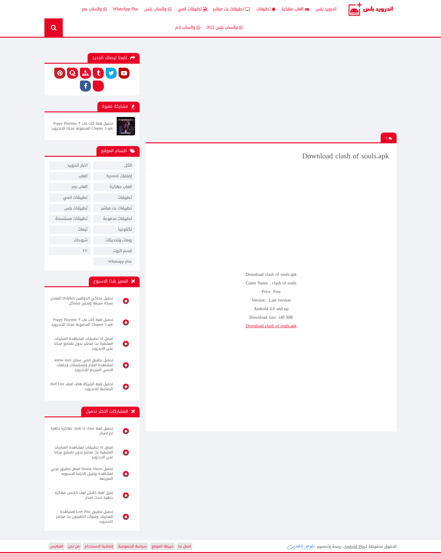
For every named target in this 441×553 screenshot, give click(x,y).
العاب (83, 176)
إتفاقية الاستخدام (99, 546)
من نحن (74, 546)
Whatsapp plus (120, 261)
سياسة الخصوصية (132, 546)
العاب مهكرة (295, 9)
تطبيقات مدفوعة (117, 218)
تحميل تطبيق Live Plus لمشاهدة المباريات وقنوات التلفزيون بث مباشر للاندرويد (84, 516)
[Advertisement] (271, 90)
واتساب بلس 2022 (224, 27)
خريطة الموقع (162, 546)
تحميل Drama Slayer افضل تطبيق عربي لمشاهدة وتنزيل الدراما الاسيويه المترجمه (82, 473)
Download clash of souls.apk (271, 326)
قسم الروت (122, 250)
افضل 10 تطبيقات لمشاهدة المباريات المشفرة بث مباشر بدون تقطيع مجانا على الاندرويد (83, 343)
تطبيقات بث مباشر (231, 9)
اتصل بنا (184, 546)
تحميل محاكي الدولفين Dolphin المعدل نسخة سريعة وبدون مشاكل (81, 301)
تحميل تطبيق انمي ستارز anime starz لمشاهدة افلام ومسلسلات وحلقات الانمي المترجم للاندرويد (84, 365)
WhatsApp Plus (125, 9)
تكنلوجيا (125, 229)
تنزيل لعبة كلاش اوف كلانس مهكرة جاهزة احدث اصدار (84, 495)
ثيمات (83, 229)
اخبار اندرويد (77, 165)
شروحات (81, 240)
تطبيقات (265, 9)
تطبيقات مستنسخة (71, 218)
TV (85, 250)
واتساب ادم (187, 27)
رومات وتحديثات (119, 240)
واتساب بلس (158, 9)
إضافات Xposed (119, 176)
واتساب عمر (94, 9)
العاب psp (80, 186)
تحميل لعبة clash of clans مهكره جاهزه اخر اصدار (82, 431)
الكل (128, 165)
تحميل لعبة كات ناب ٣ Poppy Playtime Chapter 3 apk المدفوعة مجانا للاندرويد (82, 126)
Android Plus (370, 9)
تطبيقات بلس (76, 208)
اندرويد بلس (326, 9)
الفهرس (56, 546)
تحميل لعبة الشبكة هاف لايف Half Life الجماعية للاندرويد (81, 386)
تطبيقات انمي (192, 9)
